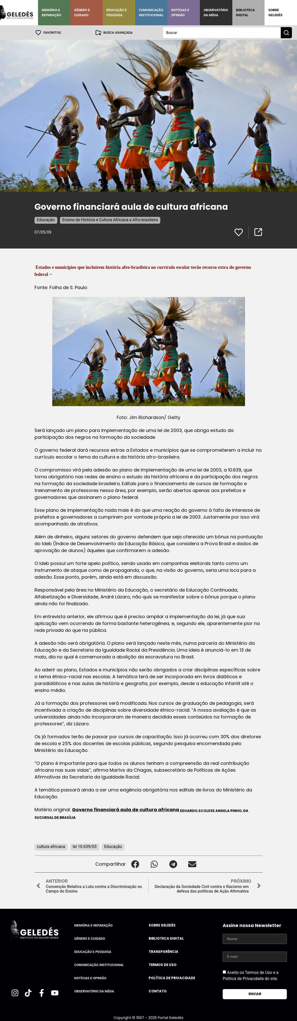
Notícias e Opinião (180, 12)
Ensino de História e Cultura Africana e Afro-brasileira (110, 219)
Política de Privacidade (172, 977)
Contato (158, 991)
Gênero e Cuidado (82, 12)
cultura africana (51, 846)
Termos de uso (163, 964)
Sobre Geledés (275, 12)
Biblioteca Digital (245, 12)
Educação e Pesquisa (117, 12)
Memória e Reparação (51, 12)
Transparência (163, 951)
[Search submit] (286, 32)
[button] (135, 863)
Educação (46, 219)
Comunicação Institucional (151, 12)
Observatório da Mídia (216, 12)
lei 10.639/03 (85, 846)
